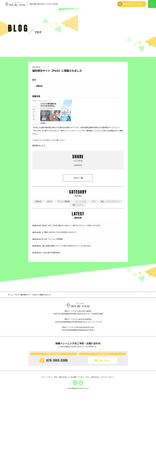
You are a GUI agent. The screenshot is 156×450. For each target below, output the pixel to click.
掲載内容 (39, 144)
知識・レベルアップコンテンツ (110, 259)
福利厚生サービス (38, 203)
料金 (55, 435)
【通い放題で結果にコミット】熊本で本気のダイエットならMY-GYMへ (61, 304)
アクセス (81, 435)
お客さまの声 (62, 435)
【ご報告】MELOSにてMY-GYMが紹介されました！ (55, 290)
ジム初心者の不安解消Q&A (46, 310)
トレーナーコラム (80, 259)
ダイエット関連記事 (64, 259)
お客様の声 (38, 259)
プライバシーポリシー (108, 435)
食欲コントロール (78, 263)
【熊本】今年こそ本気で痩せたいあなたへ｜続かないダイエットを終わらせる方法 (66, 283)
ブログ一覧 (78, 236)
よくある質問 (72, 435)
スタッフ (50, 435)
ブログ (93, 259)
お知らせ (46, 125)
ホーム (10, 353)
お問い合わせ (95, 435)
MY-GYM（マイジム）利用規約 (47, 297)
